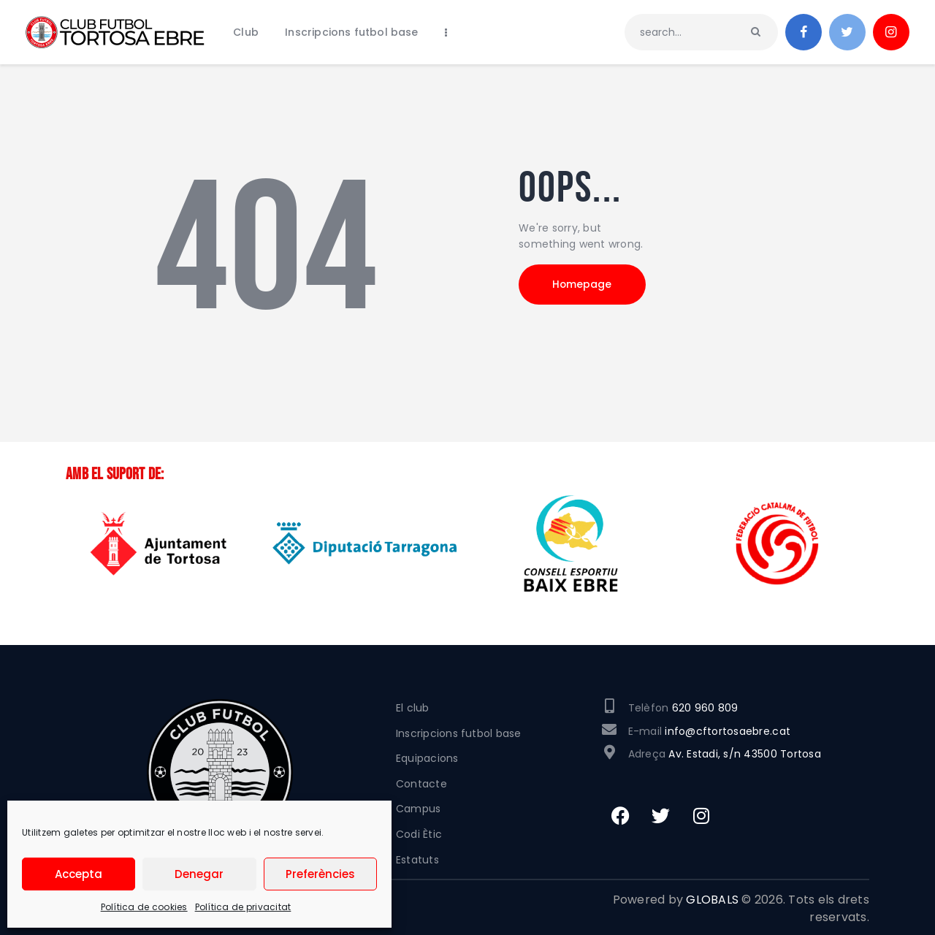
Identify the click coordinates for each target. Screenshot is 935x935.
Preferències (320, 874)
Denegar (199, 874)
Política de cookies (144, 907)
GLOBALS (712, 899)
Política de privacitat (243, 907)
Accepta (78, 874)
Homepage (584, 285)
